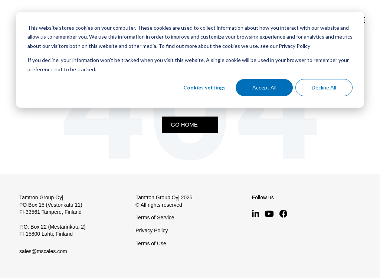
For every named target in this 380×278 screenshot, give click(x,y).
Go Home (184, 124)
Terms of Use (150, 243)
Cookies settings (204, 87)
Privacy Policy (151, 230)
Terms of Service (154, 217)
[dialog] (190, 60)
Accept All (264, 87)
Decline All (324, 87)
